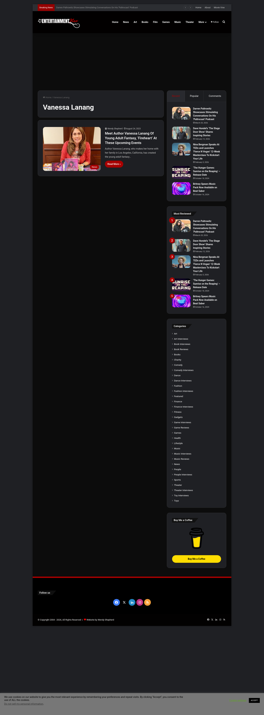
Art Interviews (181, 423)
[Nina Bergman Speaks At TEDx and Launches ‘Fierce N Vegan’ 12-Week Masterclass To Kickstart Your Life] (181, 149)
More (201, 22)
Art (135, 22)
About (208, 7)
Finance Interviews (183, 491)
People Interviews (183, 559)
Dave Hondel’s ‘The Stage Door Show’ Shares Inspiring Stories (206, 132)
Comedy (178, 449)
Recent (176, 95)
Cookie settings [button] (237, 700)
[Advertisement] (132, 61)
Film (155, 22)
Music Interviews (182, 538)
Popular (194, 95)
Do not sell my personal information (23, 703)
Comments (215, 95)
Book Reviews (181, 434)
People (177, 554)
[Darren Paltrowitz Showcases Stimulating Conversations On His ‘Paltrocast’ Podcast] (181, 113)
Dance (177, 460)
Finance (178, 486)
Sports (177, 564)
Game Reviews (181, 512)
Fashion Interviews (183, 476)
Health (177, 523)
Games (166, 22)
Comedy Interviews (184, 455)
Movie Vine (219, 7)
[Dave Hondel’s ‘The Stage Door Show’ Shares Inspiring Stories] (181, 133)
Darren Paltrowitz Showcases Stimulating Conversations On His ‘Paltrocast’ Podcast (97, 7)
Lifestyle (178, 528)
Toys (176, 585)
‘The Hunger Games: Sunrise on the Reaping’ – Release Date (206, 171)
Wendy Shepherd (114, 128)
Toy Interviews (181, 580)
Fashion (178, 470)
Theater (190, 22)
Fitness (178, 496)
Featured (178, 481)
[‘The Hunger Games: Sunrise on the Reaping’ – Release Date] (181, 172)
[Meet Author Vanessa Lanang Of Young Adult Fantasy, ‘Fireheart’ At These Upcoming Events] (72, 149)
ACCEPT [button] (254, 700)
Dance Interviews (183, 465)
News (126, 22)
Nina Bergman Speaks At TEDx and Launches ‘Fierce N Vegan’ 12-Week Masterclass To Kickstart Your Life (206, 151)
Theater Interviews (183, 575)
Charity (177, 444)
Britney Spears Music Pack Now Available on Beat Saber (205, 187)
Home (198, 7)
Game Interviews (182, 507)
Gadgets (178, 502)
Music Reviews (181, 543)
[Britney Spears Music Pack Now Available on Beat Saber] (181, 188)
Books (145, 22)
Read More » (114, 164)
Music (177, 22)
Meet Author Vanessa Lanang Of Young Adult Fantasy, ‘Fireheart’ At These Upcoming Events (131, 138)
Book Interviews (182, 429)
